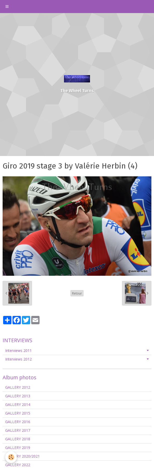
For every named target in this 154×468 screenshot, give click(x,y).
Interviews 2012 (18, 359)
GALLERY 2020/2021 (22, 456)
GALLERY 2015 (17, 413)
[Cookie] (11, 457)
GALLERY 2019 (17, 447)
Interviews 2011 (18, 350)
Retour (77, 293)
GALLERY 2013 (17, 395)
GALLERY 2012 (17, 387)
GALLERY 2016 (17, 421)
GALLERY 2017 (17, 430)
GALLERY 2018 (17, 438)
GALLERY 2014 (17, 404)
